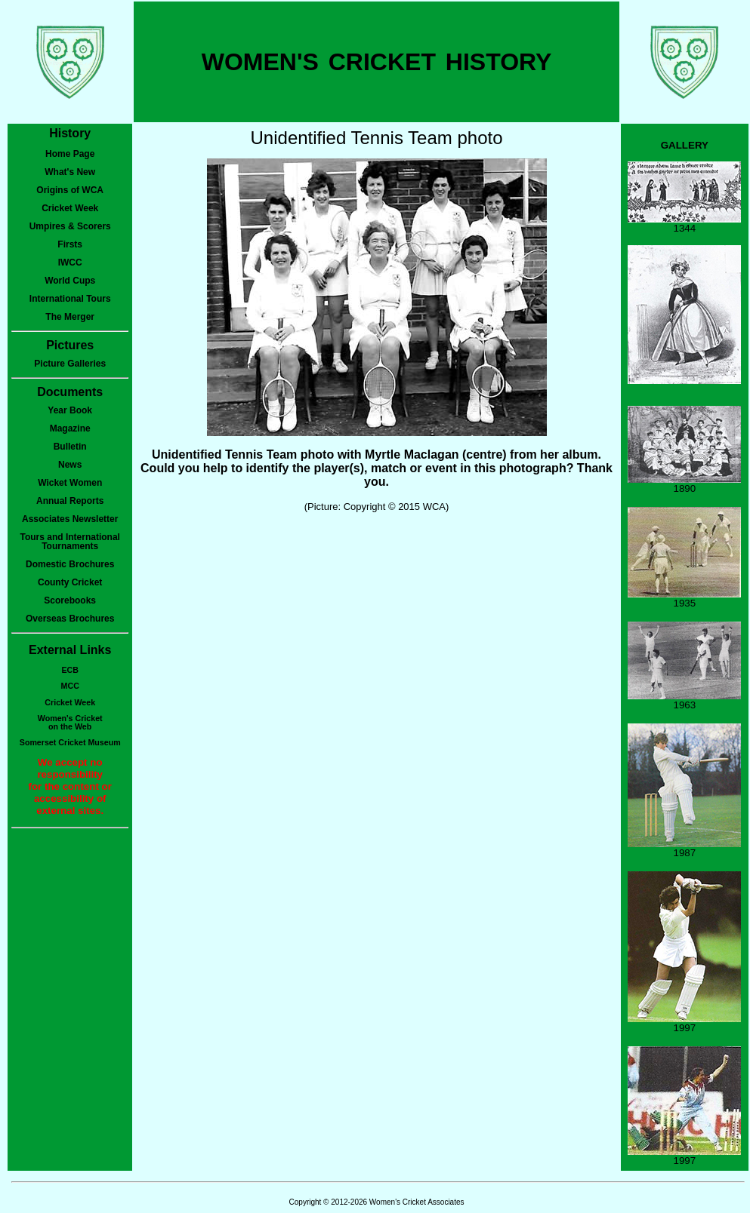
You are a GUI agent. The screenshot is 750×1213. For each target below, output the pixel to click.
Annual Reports (69, 501)
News (70, 464)
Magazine (70, 428)
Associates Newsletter (70, 519)
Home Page (69, 154)
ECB (70, 669)
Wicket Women (70, 483)
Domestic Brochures (70, 564)
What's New (70, 172)
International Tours (70, 298)
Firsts (69, 244)
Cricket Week (70, 208)
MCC (70, 685)
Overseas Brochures (70, 618)
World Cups (70, 280)
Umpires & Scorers (70, 226)
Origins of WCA (69, 190)
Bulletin (70, 446)
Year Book (70, 410)
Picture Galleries (70, 363)
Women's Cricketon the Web (70, 722)
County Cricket (70, 582)
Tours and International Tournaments (69, 541)
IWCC (70, 262)
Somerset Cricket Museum (70, 742)
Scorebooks (70, 600)
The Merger (69, 317)
